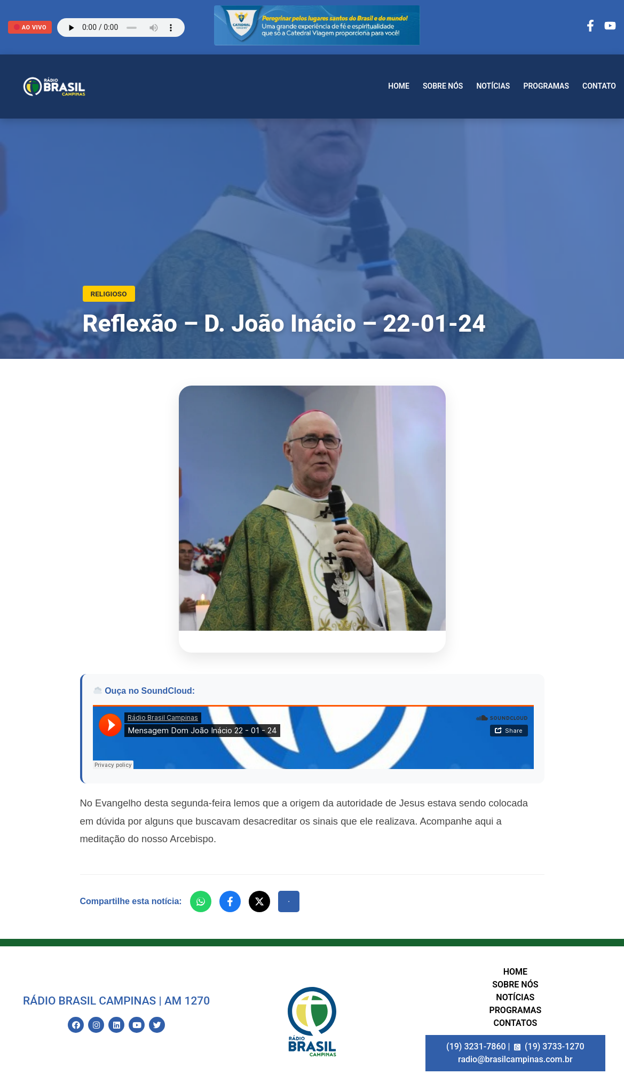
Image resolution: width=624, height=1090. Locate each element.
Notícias (493, 86)
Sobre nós (443, 86)
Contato (599, 86)
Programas (546, 86)
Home (398, 86)
